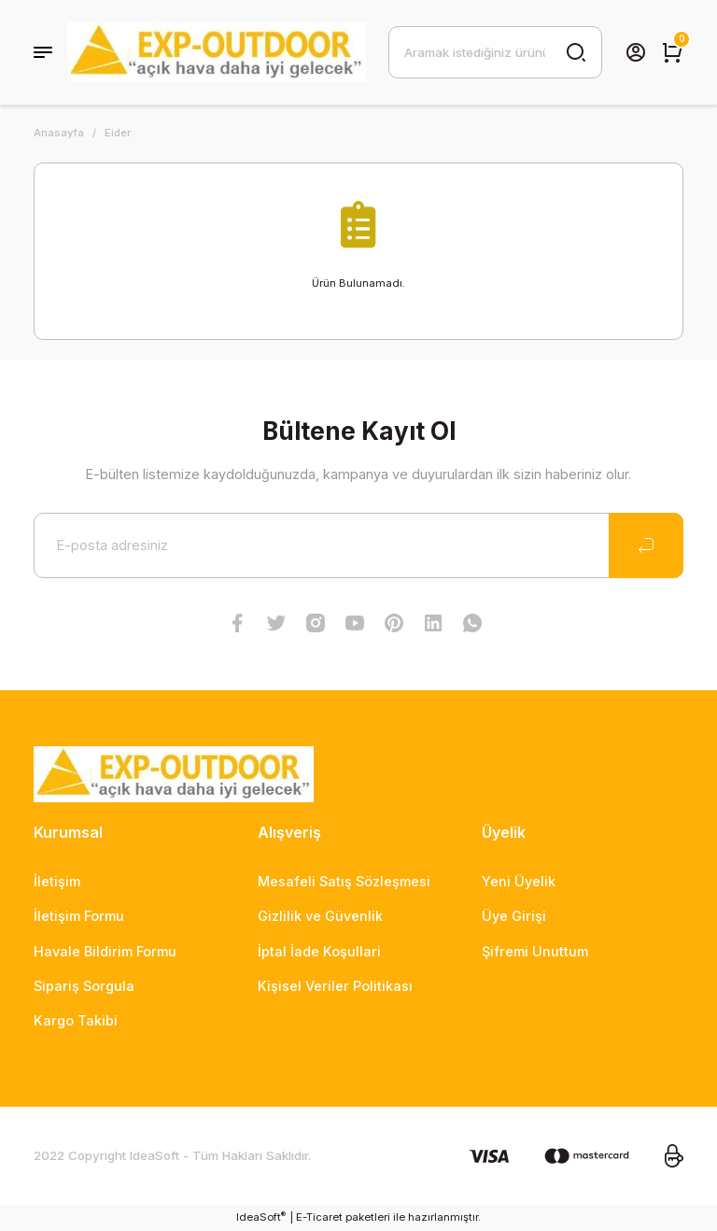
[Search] (495, 52)
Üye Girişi (514, 916)
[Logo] (216, 52)
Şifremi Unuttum (535, 951)
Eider (118, 132)
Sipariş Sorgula (84, 986)
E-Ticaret (319, 1217)
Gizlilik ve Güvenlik (320, 916)
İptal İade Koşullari (319, 951)
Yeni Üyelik (518, 881)
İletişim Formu (79, 916)
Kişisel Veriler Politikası (335, 986)
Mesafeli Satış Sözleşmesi (344, 881)
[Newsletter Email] (358, 545)
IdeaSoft (261, 1217)
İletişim (57, 881)
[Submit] (646, 545)
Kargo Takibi (76, 1020)
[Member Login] (636, 52)
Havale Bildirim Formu (105, 951)
